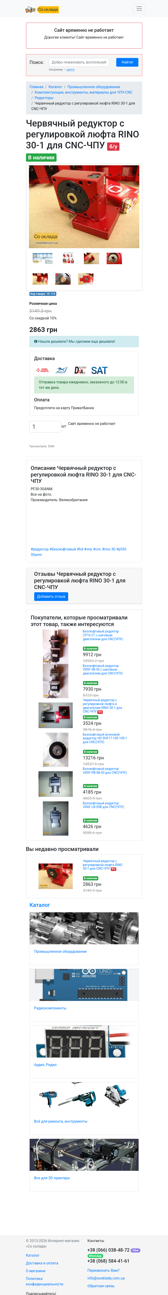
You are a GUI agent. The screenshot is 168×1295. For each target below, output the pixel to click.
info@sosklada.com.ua (106, 1278)
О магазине (36, 1271)
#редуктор (40, 549)
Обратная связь (101, 1286)
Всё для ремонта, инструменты (61, 1121)
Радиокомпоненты (50, 1008)
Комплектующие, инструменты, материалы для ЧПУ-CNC (83, 92)
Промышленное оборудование (93, 87)
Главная (37, 87)
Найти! (127, 62)
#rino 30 (108, 549)
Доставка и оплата (42, 1263)
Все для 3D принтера (52, 1178)
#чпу (88, 549)
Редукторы (44, 98)
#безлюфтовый (62, 549)
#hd (80, 549)
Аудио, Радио (45, 1065)
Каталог (55, 87)
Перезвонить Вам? (104, 1270)
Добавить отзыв (51, 596)
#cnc (97, 549)
